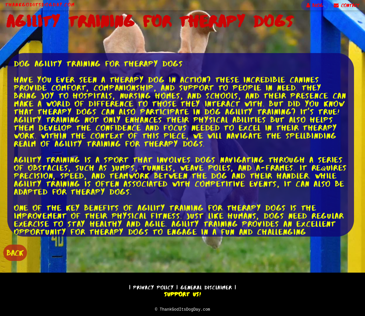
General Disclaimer (206, 286)
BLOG (314, 5)
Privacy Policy (153, 286)
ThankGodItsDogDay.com (40, 5)
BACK (15, 252)
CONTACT (347, 5)
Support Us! (182, 293)
